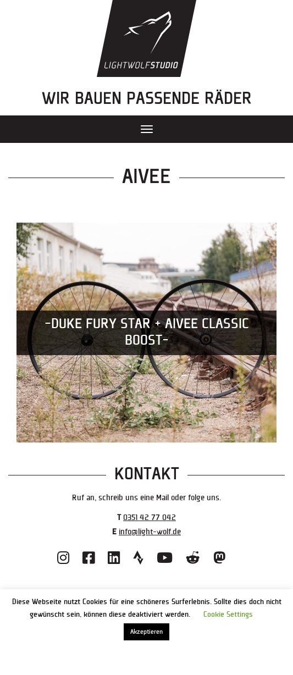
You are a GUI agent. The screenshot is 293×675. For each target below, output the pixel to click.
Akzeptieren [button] (146, 631)
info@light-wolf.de (150, 532)
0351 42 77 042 (149, 517)
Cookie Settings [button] (228, 614)
